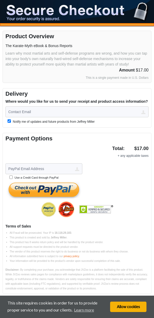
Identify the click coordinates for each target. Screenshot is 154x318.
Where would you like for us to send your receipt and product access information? (76, 101)
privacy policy (71, 256)
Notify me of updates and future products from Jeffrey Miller (51, 121)
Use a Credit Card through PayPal (36, 177)
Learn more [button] (84, 309)
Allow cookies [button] (128, 306)
